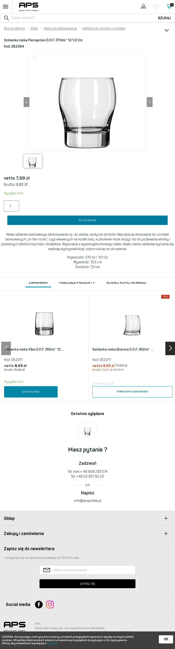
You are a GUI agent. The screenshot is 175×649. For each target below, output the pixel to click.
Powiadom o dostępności (132, 391)
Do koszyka (87, 220)
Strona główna (14, 28)
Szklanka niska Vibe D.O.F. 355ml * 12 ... (34, 349)
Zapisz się (87, 584)
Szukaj (164, 18)
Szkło (34, 28)
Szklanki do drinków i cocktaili (103, 28)
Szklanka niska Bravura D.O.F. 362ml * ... (122, 349)
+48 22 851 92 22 (90, 476)
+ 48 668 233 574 (94, 472)
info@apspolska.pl (87, 501)
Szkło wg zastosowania (60, 28)
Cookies (52, 643)
